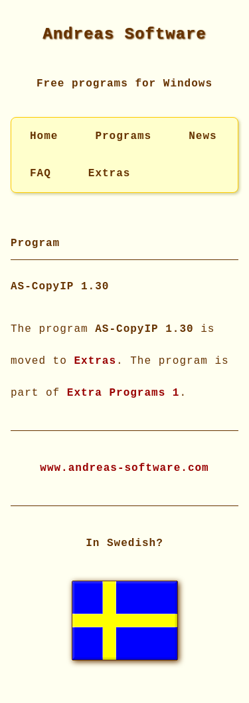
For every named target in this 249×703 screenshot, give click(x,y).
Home (44, 136)
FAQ (40, 173)
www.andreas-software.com (124, 467)
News (202, 136)
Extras (109, 173)
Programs (123, 136)
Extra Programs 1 (123, 391)
